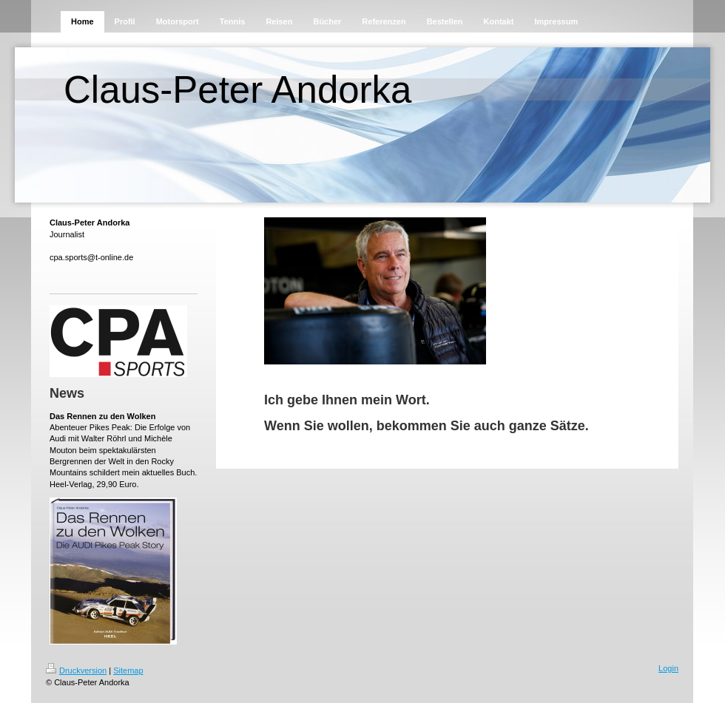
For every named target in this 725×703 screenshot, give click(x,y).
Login (668, 668)
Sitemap (128, 670)
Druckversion (76, 670)
